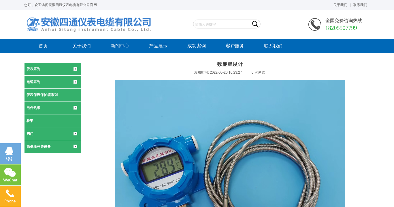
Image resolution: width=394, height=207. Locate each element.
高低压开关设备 (39, 147)
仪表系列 (33, 69)
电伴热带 (33, 108)
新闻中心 (120, 45)
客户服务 (235, 45)
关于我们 (81, 45)
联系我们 (273, 45)
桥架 (30, 121)
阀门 (30, 134)
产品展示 (158, 45)
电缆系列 (33, 82)
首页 (43, 45)
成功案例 (196, 45)
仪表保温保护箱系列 (42, 95)
